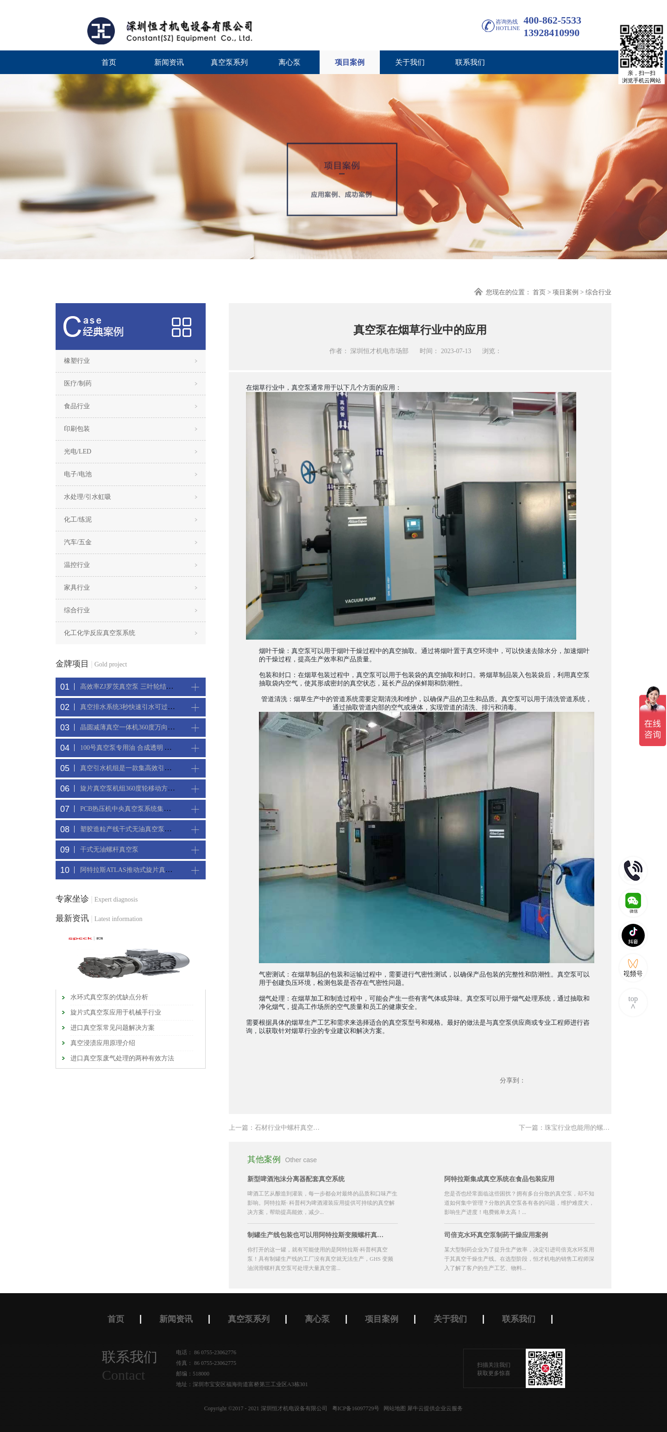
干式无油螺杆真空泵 (109, 849)
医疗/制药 (78, 383)
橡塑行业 (77, 360)
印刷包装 (77, 428)
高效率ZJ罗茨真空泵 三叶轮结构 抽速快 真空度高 (150, 686)
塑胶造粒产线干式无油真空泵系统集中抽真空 (145, 829)
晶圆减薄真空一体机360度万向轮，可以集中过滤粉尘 (156, 727)
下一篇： (577, 1127)
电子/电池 (78, 474)
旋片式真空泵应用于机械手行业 (115, 1012)
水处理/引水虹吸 (87, 496)
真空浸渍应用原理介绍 (102, 1043)
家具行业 (77, 587)
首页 (108, 62)
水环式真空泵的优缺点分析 (109, 997)
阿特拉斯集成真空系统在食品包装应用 (499, 1179)
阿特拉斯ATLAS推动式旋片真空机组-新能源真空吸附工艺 (162, 869)
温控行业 (77, 564)
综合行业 (598, 292)
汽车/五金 (78, 542)
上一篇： (284, 1127)
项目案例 (566, 292)
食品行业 (77, 406)
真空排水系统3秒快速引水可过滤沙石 (133, 707)
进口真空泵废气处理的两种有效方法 (122, 1058)
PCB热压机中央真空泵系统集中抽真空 (134, 808)
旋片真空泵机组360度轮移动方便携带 (133, 788)
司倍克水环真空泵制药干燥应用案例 (496, 1235)
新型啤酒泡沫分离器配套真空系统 (296, 1179)
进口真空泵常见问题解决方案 (112, 1027)
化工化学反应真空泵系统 (99, 632)
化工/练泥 (78, 519)
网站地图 (393, 1408)
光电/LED (77, 451)
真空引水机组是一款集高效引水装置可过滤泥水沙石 (154, 768)
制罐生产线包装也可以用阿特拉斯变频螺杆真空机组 (316, 1235)
